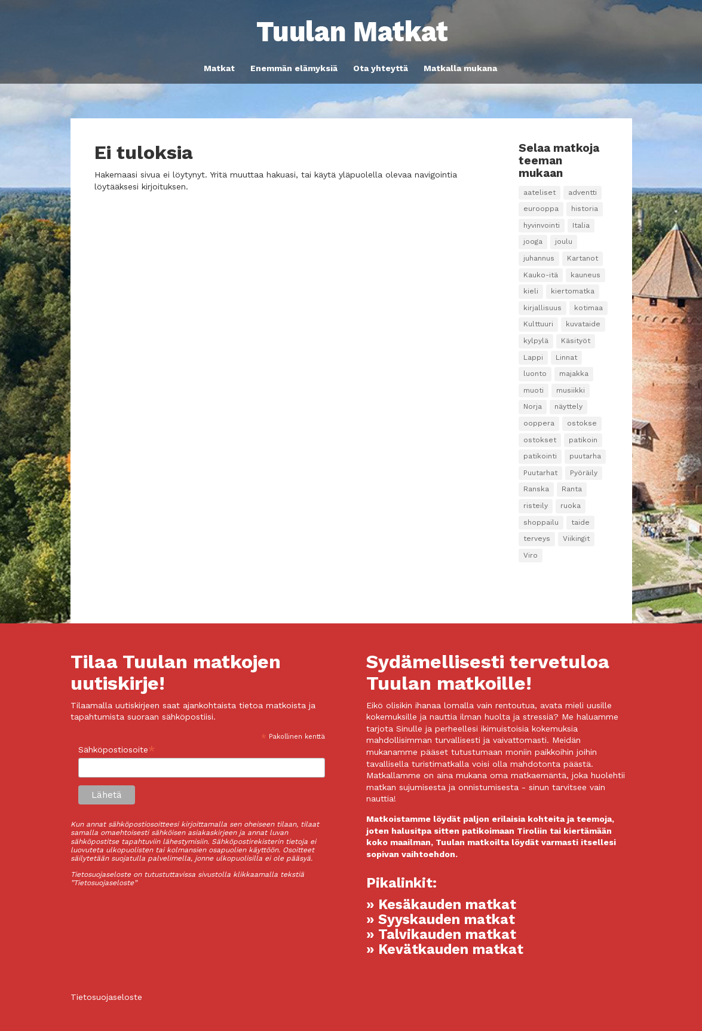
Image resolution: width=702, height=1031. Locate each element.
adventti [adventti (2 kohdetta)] (582, 192)
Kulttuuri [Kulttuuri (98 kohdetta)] (538, 324)
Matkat (219, 68)
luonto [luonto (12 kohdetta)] (535, 373)
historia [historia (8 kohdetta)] (584, 208)
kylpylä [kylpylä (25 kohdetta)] (535, 340)
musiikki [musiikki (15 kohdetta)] (570, 390)
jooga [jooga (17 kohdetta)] (532, 241)
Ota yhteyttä (380, 68)
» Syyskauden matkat (440, 919)
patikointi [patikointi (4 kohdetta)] (540, 456)
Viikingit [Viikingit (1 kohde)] (576, 538)
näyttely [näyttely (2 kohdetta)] (568, 406)
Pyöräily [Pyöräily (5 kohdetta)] (583, 473)
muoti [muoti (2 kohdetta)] (533, 390)
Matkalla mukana (460, 68)
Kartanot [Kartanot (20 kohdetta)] (582, 258)
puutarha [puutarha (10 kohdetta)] (585, 456)
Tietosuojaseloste (106, 997)
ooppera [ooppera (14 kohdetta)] (538, 423)
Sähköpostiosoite (116, 750)
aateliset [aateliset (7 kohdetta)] (539, 192)
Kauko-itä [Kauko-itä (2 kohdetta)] (540, 275)
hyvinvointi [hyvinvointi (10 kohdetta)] (541, 225)
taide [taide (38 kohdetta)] (580, 522)
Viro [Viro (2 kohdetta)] (530, 555)
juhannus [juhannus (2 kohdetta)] (538, 258)
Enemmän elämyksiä (294, 68)
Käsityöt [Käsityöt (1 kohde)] (575, 340)
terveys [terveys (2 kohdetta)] (536, 538)
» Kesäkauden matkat (441, 905)
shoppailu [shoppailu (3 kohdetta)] (541, 522)
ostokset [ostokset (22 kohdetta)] (539, 440)
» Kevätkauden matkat (444, 949)
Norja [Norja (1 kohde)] (532, 406)
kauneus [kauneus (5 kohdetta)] (585, 275)
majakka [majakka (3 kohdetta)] (573, 373)
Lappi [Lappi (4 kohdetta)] (533, 357)
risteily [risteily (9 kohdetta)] (535, 505)
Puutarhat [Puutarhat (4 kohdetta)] (540, 473)
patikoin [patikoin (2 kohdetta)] (583, 440)
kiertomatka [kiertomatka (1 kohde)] (572, 291)
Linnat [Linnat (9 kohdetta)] (566, 357)
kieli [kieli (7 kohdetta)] (530, 291)
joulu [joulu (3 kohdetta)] (563, 241)
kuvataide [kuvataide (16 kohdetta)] (583, 324)
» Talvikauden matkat (441, 934)
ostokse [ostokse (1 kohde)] (582, 423)
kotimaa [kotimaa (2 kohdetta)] (588, 308)
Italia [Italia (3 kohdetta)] (581, 225)
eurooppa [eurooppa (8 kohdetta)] (541, 208)
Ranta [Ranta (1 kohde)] (572, 489)
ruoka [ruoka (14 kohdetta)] (570, 505)
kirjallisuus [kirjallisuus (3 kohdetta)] (542, 308)
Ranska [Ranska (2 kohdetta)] (536, 489)
